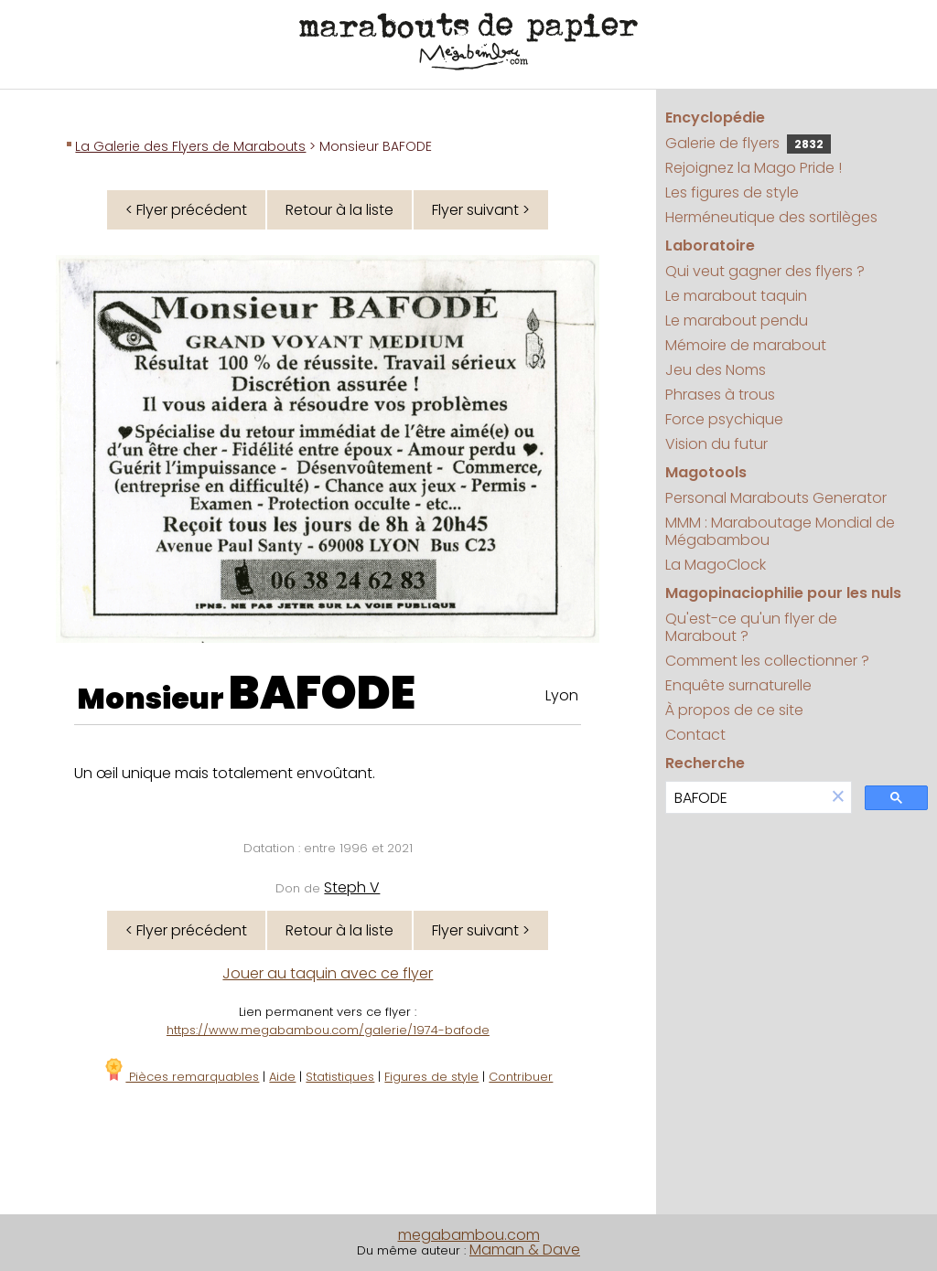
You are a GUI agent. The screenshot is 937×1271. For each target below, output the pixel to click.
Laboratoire (710, 245)
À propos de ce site (734, 710)
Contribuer (521, 1076)
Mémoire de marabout (745, 345)
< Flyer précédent (186, 209)
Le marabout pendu (736, 320)
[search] (745, 797)
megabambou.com (469, 1234)
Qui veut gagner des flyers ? (765, 271)
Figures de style (431, 1076)
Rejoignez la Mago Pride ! (753, 167)
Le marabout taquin (736, 295)
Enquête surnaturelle (738, 685)
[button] (838, 798)
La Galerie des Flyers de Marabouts (190, 146)
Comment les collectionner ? (767, 660)
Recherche (705, 763)
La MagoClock (715, 564)
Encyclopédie (715, 117)
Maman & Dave (524, 1249)
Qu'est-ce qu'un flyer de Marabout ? (751, 627)
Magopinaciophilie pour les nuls (783, 592)
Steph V (352, 887)
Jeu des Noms (715, 369)
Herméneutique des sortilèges (771, 217)
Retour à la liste (339, 209)
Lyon (561, 695)
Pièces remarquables (180, 1076)
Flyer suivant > (481, 209)
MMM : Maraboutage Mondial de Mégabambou (780, 531)
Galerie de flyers (748, 143)
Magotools (706, 472)
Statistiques (340, 1076)
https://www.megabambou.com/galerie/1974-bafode (328, 1030)
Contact (695, 734)
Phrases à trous (720, 394)
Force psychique (724, 419)
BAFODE (322, 693)
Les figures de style (732, 192)
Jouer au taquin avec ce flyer (327, 973)
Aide (282, 1076)
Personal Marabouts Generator (776, 497)
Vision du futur (716, 443)
